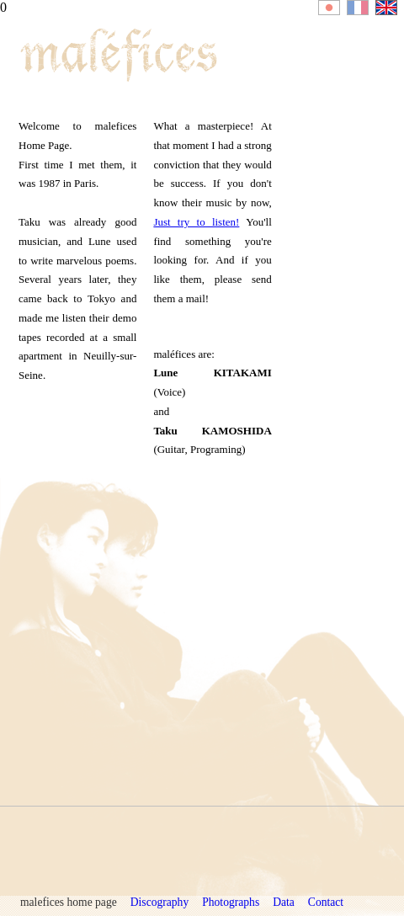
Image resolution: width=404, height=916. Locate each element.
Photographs (230, 902)
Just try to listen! (196, 222)
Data (284, 902)
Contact (325, 902)
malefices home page (68, 902)
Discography (159, 902)
